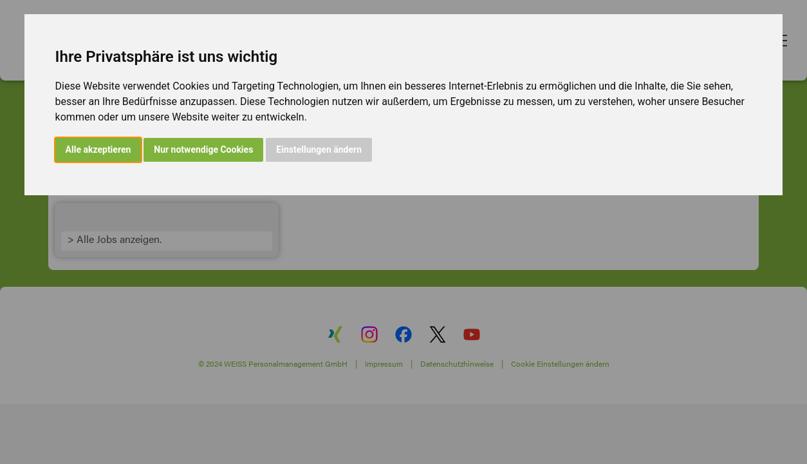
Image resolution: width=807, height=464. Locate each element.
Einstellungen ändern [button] (319, 149)
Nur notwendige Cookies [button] (203, 149)
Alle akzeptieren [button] (98, 149)
